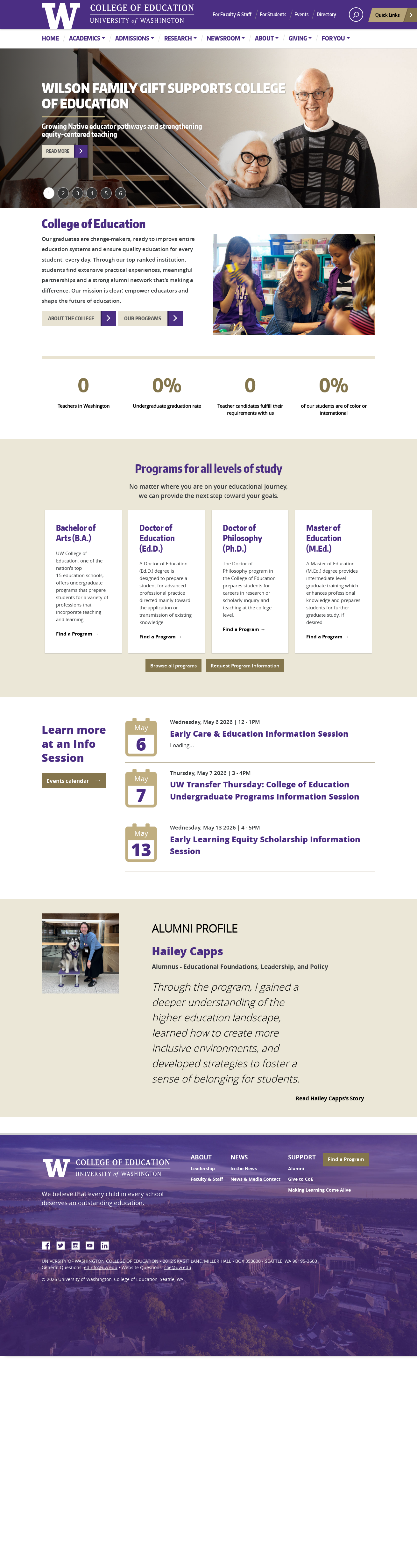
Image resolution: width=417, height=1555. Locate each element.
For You (333, 38)
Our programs (142, 318)
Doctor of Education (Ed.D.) (157, 538)
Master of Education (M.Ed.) (324, 538)
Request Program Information (245, 665)
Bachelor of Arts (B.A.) (75, 532)
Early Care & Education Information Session (259, 733)
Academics (84, 38)
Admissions (132, 38)
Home (50, 38)
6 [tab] (120, 193)
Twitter (63, 1244)
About (264, 38)
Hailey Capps (187, 951)
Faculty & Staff (207, 1179)
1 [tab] (49, 193)
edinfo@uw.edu (100, 1267)
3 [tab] (77, 193)
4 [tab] (92, 193)
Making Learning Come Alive (319, 1190)
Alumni (296, 1168)
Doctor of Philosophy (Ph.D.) (242, 538)
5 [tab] (106, 193)
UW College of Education (141, 14)
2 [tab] (63, 193)
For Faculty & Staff (232, 14)
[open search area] (356, 14)
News (239, 1157)
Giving (298, 38)
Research (178, 38)
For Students (273, 14)
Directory (326, 14)
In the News (243, 1168)
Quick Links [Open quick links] (394, 16)
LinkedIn (107, 1244)
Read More (57, 151)
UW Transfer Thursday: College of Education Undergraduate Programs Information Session (264, 790)
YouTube (92, 1244)
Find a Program (74, 633)
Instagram (77, 1244)
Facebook (48, 1244)
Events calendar (67, 781)
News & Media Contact (255, 1179)
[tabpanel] (208, 128)
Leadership (203, 1168)
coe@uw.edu (177, 1267)
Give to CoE (300, 1179)
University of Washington (62, 14)
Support (302, 1157)
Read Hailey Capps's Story (330, 1098)
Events (301, 14)
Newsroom (223, 38)
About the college (71, 318)
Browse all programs (173, 665)
